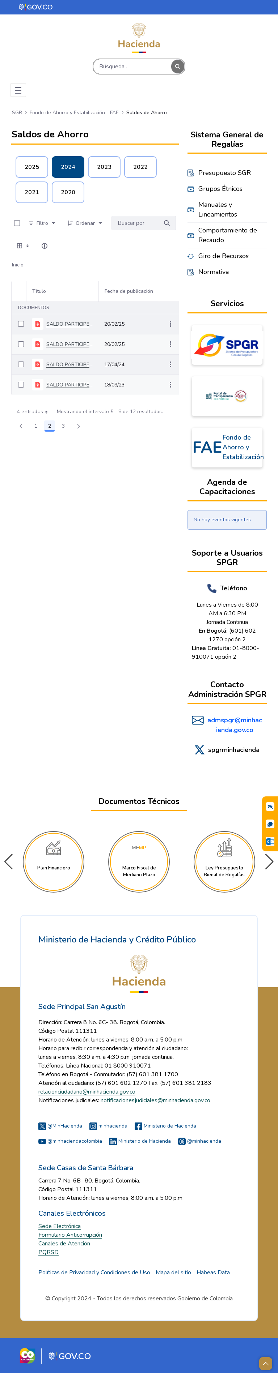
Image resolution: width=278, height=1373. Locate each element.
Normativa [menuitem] (213, 272)
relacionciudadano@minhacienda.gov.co (86, 1092)
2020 (68, 192)
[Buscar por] (167, 223)
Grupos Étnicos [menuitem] (220, 188)
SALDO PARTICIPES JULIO (69, 324)
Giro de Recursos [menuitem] (223, 256)
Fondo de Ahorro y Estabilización (243, 447)
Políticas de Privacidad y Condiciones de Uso (94, 1272)
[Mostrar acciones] (170, 324)
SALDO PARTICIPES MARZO (69, 364)
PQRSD (48, 1252)
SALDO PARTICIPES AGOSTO (69, 344)
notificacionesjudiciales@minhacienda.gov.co (155, 1100)
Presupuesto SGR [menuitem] (224, 172)
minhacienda (108, 1125)
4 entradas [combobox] (35, 412)
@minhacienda (199, 1141)
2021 (32, 192)
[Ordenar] (85, 223)
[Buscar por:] (134, 223)
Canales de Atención (64, 1244)
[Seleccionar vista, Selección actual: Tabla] (23, 246)
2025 (32, 167)
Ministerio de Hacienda (165, 1125)
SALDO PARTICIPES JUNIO (69, 384)
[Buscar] (132, 66)
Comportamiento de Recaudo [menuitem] (227, 235)
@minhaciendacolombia (70, 1141)
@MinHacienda (60, 1125)
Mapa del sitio (173, 1272)
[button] (269, 862)
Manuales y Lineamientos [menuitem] (217, 209)
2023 (104, 167)
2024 (68, 167)
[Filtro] (42, 223)
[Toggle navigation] (18, 90)
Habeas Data (213, 1272)
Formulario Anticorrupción (70, 1235)
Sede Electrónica (59, 1226)
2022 (140, 167)
